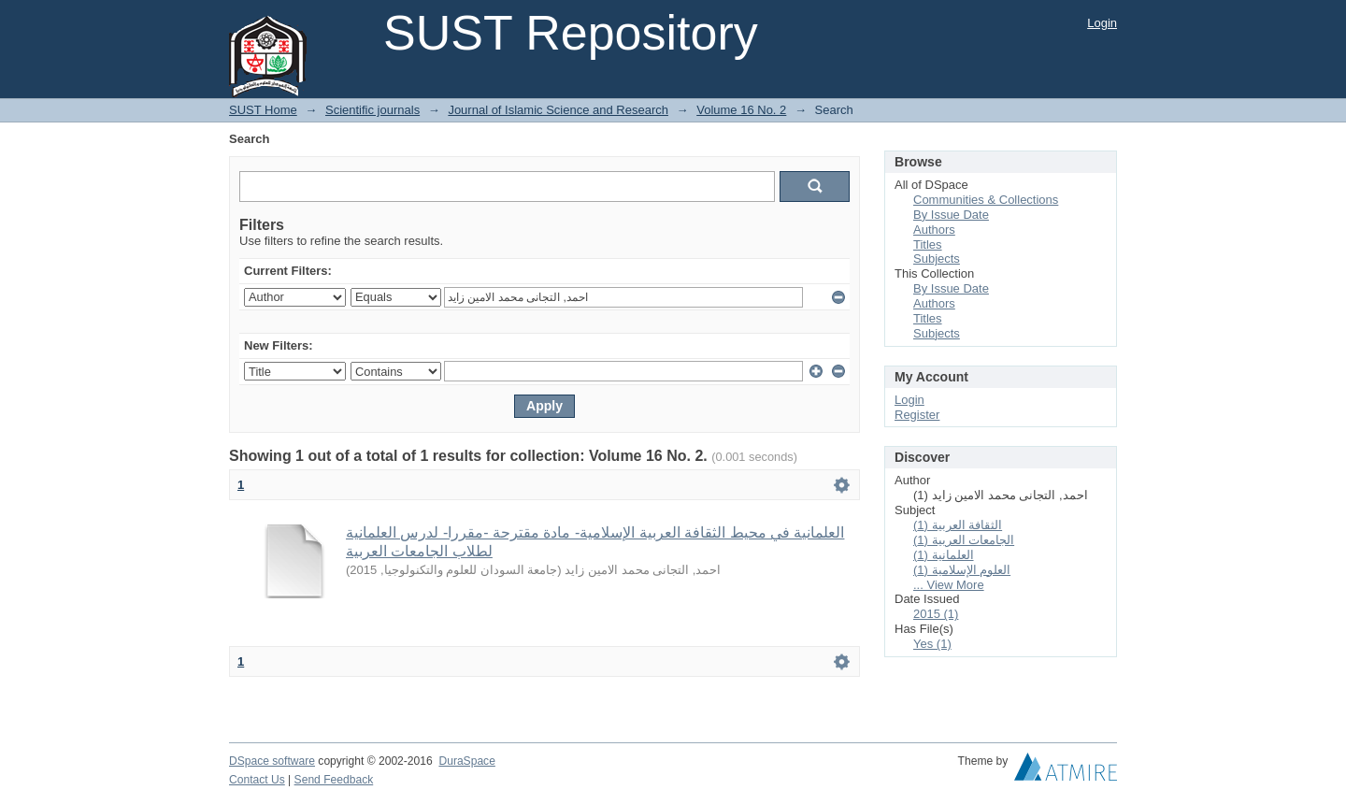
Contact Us (257, 779)
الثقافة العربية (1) (957, 525)
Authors (934, 230)
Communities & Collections (985, 200)
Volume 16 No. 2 (741, 110)
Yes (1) (932, 644)
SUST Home (263, 110)
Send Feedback (334, 779)
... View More (948, 585)
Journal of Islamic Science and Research (558, 110)
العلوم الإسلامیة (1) (961, 570)
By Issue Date (951, 215)
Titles (927, 244)
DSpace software (272, 761)
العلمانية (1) (943, 555)
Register (917, 415)
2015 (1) (935, 614)
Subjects (936, 258)
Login (1102, 23)
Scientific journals (372, 110)
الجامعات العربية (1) (963, 540)
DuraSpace (466, 761)
